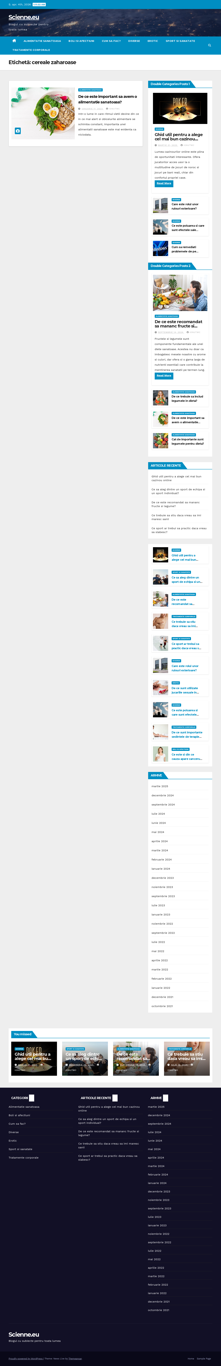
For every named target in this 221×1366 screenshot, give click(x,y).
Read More (164, 183)
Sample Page (204, 1358)
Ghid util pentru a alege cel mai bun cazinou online (179, 139)
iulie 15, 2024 (179, 1065)
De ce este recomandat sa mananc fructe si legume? (178, 326)
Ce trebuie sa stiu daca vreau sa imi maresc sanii (183, 626)
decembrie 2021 (162, 997)
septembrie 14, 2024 (171, 332)
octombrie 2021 (162, 1006)
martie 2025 (160, 786)
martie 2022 (160, 969)
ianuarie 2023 (161, 914)
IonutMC (113, 109)
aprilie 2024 (160, 841)
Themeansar (75, 1358)
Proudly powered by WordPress (26, 1358)
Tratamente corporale (31, 50)
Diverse (134, 41)
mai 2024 (158, 832)
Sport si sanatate (180, 41)
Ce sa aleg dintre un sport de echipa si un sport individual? (186, 582)
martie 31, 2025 (168, 145)
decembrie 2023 (163, 877)
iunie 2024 (159, 823)
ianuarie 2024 (161, 868)
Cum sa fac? (111, 41)
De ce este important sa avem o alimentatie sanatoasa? (188, 422)
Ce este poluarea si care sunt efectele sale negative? (188, 230)
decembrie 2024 (163, 795)
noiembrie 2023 (162, 887)
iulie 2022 (158, 942)
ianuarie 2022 (161, 987)
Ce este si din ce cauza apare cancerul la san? (186, 759)
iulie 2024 (158, 813)
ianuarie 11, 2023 (93, 109)
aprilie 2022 (160, 960)
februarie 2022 (162, 978)
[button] (209, 45)
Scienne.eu (24, 17)
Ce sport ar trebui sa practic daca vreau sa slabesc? (186, 648)
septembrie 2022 (163, 932)
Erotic (153, 41)
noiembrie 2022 (162, 923)
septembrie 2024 (163, 804)
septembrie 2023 (163, 896)
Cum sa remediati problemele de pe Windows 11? (184, 251)
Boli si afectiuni (81, 41)
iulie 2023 (158, 905)
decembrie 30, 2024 (81, 1065)
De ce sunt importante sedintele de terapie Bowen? (187, 737)
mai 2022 (158, 951)
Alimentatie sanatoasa (42, 41)
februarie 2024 (162, 859)
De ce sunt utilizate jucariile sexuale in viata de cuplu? (185, 692)
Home (191, 1358)
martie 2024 (160, 850)
